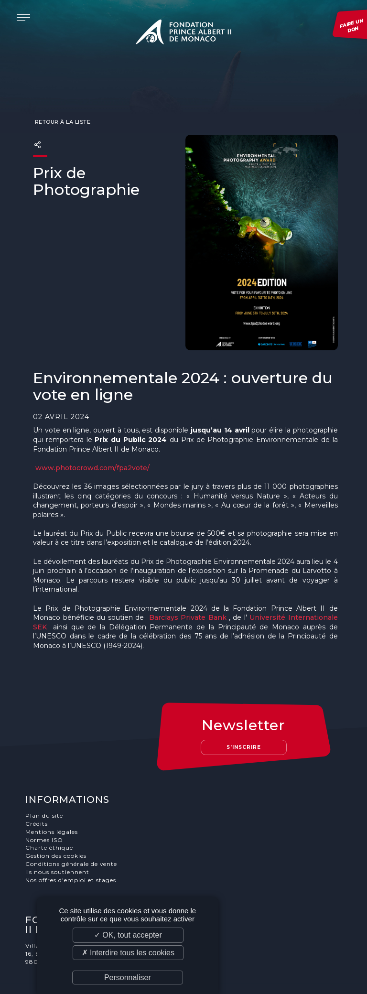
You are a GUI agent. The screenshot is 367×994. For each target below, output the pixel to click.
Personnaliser (127, 977)
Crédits (37, 785)
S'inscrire (244, 709)
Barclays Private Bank (188, 598)
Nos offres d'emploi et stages (71, 842)
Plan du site (45, 777)
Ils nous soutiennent (58, 834)
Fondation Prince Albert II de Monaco (183, 33)
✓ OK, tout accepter (128, 935)
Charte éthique (50, 809)
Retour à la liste (61, 103)
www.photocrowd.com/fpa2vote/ (92, 449)
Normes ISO (45, 802)
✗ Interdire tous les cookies (128, 953)
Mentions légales (52, 794)
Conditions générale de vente (72, 826)
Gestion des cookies (56, 817)
